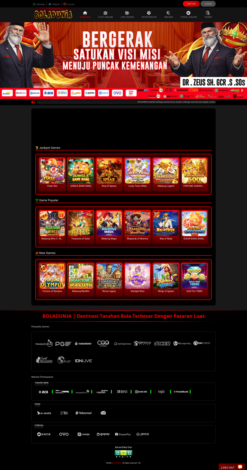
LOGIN (208, 3)
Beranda (85, 14)
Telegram (54, 4)
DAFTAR (191, 3)
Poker (208, 14)
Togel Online (189, 14)
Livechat (68, 4)
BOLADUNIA (116, 463)
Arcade (168, 14)
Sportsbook (149, 14)
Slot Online (105, 14)
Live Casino (127, 14)
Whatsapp (39, 4)
